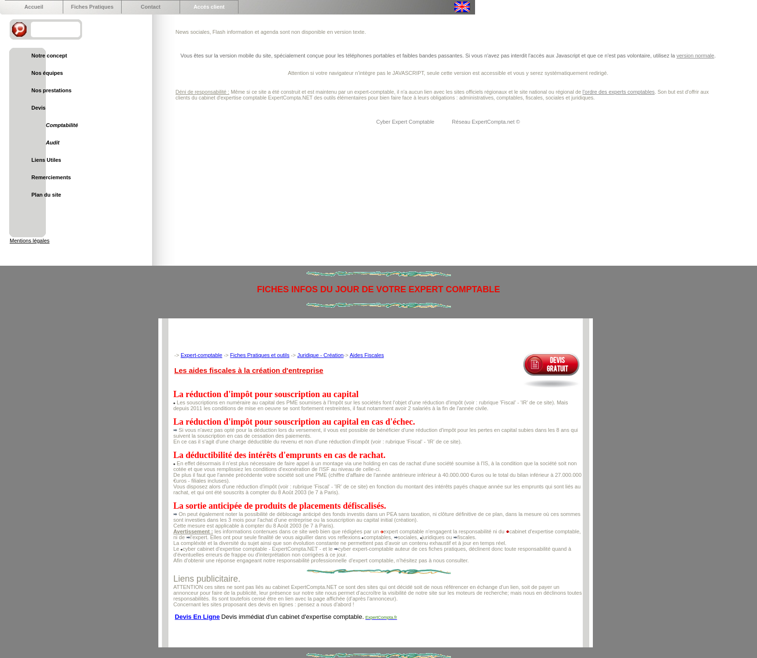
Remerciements (51, 177)
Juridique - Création (320, 355)
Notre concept (49, 55)
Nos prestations (51, 90)
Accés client (209, 7)
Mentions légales (30, 240)
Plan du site (46, 195)
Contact (151, 7)
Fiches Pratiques (92, 7)
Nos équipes (47, 73)
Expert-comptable (201, 355)
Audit (52, 142)
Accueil (33, 7)
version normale (695, 55)
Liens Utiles (46, 160)
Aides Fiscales (367, 355)
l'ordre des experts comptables (619, 92)
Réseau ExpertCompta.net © (486, 122)
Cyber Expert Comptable (406, 122)
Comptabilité (62, 125)
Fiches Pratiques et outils (260, 355)
